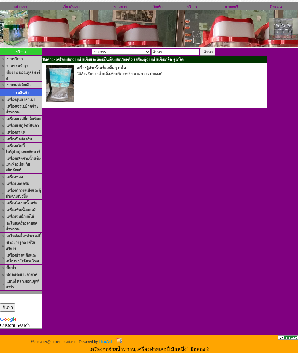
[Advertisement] (154, 121)
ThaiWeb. (106, 341)
